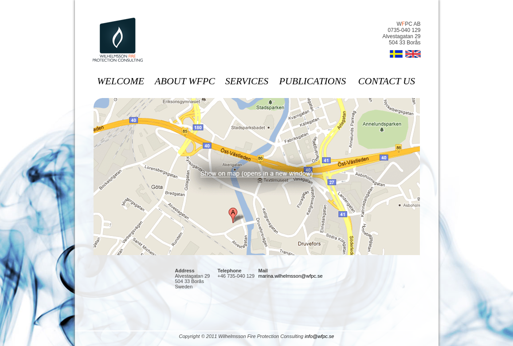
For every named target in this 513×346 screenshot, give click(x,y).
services (246, 80)
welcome (120, 80)
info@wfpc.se (319, 336)
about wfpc (185, 80)
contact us (386, 80)
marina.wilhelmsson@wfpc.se (290, 276)
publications (312, 80)
